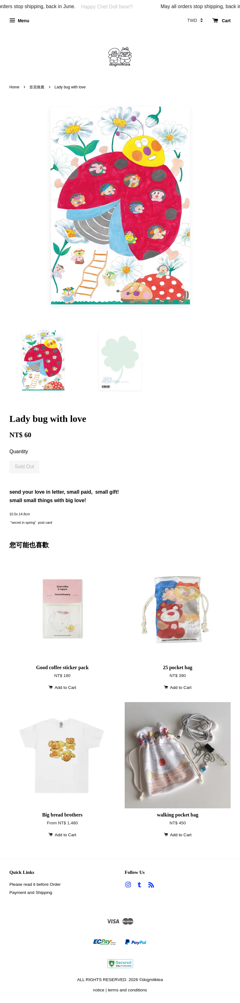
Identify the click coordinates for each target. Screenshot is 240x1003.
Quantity (18, 451)
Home (14, 87)
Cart (221, 20)
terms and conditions (127, 990)
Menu (19, 20)
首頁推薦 (36, 87)
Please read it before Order (35, 884)
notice (98, 990)
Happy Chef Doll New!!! (110, 6)
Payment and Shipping (30, 892)
